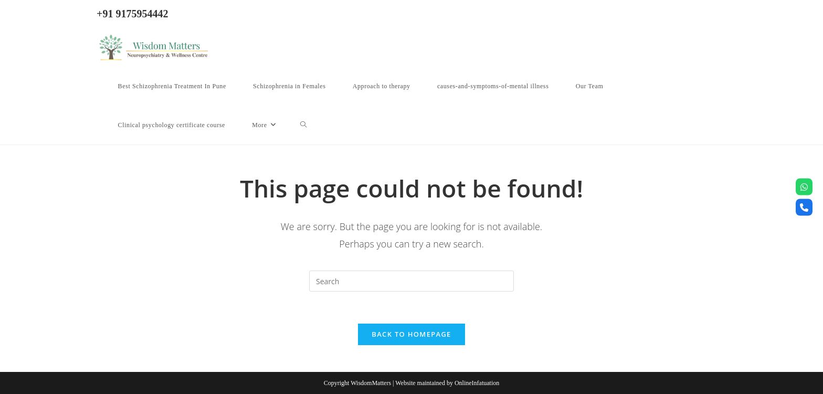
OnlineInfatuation (477, 383)
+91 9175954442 (132, 13)
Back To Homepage (411, 334)
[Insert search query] (411, 281)
